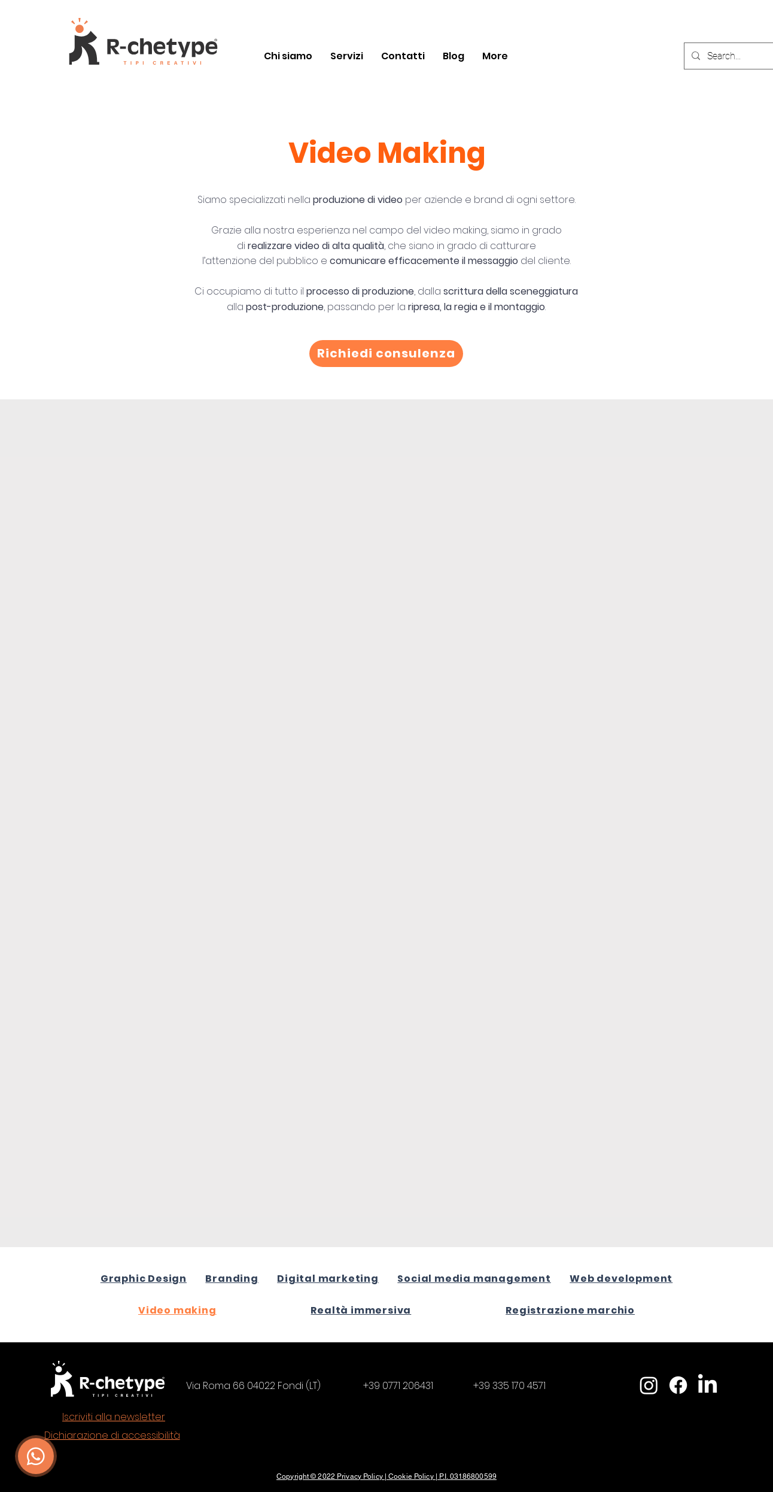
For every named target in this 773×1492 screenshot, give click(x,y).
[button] (346, 56)
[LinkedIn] (707, 1385)
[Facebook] (678, 1385)
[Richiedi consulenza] (386, 353)
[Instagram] (649, 1385)
